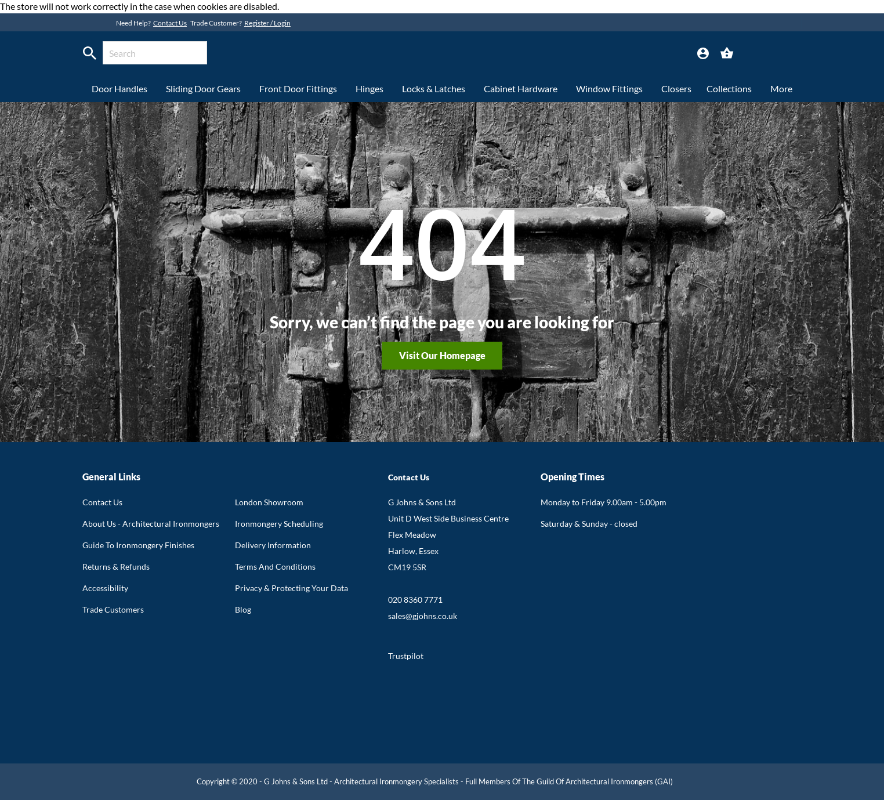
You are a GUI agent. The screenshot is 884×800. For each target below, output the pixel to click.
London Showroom (269, 502)
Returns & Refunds (116, 566)
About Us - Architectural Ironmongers (150, 523)
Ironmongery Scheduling (279, 523)
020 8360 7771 (415, 599)
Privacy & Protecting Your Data (291, 588)
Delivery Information (273, 545)
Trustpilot (405, 656)
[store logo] (414, 54)
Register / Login (267, 23)
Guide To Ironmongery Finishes (138, 545)
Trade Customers (113, 609)
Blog (243, 609)
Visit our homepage (442, 355)
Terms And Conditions (275, 566)
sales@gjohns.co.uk (422, 616)
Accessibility (105, 588)
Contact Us (170, 23)
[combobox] (155, 52)
